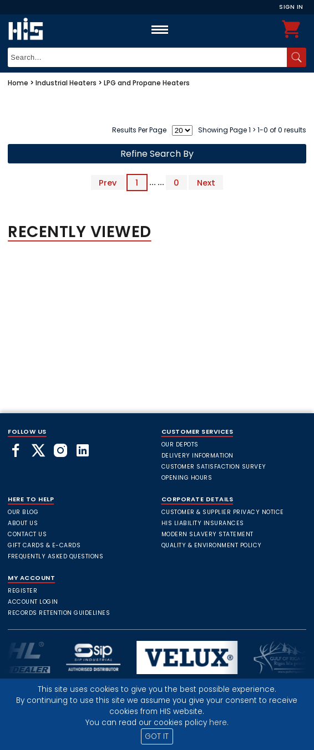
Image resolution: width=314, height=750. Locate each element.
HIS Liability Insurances (202, 523)
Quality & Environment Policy (211, 545)
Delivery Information (197, 455)
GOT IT (157, 736)
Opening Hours (186, 478)
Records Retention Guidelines (59, 613)
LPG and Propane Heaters (147, 83)
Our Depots (180, 444)
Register (22, 591)
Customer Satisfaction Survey (213, 467)
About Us (23, 523)
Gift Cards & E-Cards (44, 545)
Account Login (33, 602)
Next (206, 182)
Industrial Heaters (66, 83)
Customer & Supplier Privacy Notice (222, 512)
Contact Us (27, 534)
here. (219, 722)
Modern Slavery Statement (207, 534)
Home (18, 83)
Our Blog (23, 512)
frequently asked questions (55, 556)
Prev (108, 182)
